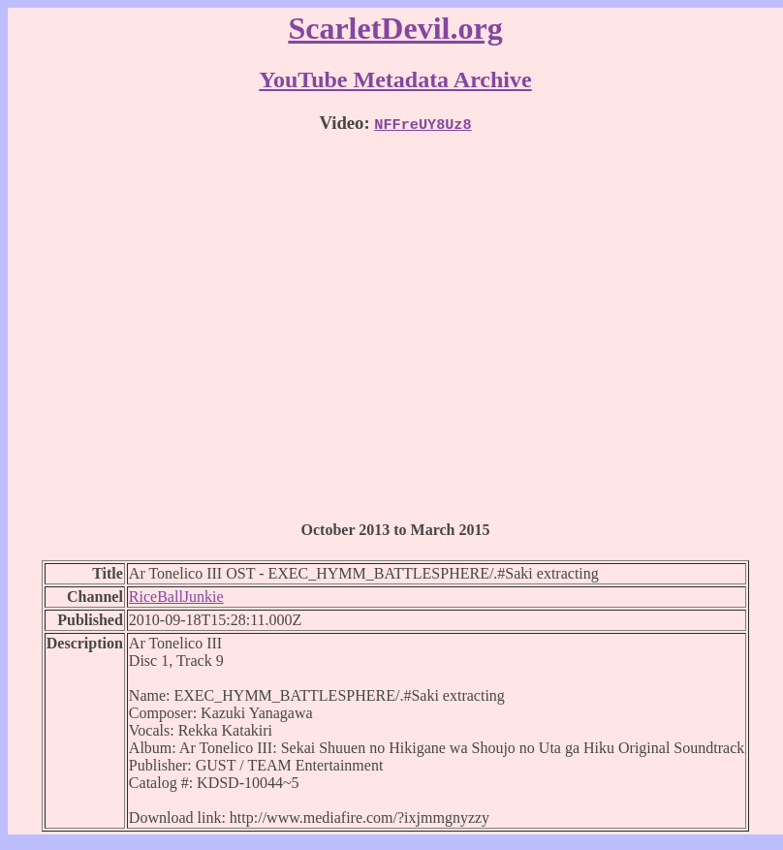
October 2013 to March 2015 (395, 529)
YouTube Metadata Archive (395, 79)
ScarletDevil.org (395, 28)
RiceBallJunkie (176, 596)
